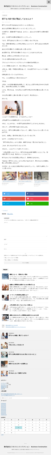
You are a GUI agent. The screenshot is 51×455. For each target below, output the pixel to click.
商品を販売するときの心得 (12, 325)
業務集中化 (3, 387)
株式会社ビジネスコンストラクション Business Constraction (25, 6)
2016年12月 (4, 414)
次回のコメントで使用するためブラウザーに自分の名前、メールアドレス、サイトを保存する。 (24, 255)
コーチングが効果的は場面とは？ (19, 295)
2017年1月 (3, 413)
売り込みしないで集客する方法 (17, 373)
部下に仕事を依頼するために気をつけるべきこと (22, 354)
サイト (5, 249)
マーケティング (4, 384)
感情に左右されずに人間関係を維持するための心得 (24, 315)
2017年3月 (3, 410)
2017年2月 (3, 412)
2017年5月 (3, 407)
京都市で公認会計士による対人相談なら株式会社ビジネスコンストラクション (25, 449)
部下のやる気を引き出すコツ (9, 181)
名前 (5, 239)
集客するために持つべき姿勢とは (18, 363)
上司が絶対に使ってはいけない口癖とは (21, 305)
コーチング (5, 210)
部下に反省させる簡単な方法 (25, 181)
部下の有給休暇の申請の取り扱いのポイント (11, 394)
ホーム (25, 443)
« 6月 (2, 434)
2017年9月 (3, 405)
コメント (6, 222)
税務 (2, 388)
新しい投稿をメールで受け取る (11, 260)
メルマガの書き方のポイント (8, 395)
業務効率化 (3, 386)
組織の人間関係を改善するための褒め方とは (22, 284)
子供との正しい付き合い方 (16, 345)
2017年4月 (3, 409)
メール (5, 244)
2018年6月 (3, 403)
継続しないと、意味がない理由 (18, 274)
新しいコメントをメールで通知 (11, 257)
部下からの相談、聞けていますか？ (19, 335)
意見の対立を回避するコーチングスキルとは (16, 327)
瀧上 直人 (10, 214)
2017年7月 (3, 406)
